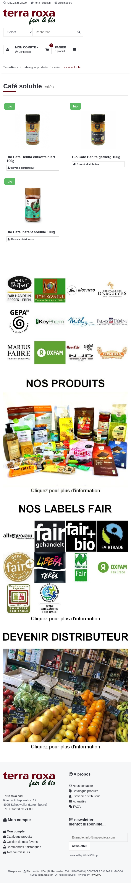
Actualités (77, 801)
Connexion (23, 51)
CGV (43, 871)
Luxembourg (65, 2)
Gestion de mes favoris (20, 841)
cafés (56, 67)
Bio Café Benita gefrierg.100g (96, 157)
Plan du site (32, 871)
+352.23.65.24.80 (20, 809)
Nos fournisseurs (16, 852)
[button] (21, 47)
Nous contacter (81, 785)
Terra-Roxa (10, 67)
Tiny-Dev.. (95, 874)
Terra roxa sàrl (42, 2)
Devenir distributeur (21, 167)
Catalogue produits (83, 791)
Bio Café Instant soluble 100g (30, 232)
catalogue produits (35, 67)
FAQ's (75, 806)
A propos (80, 774)
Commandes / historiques (22, 847)
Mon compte (17, 820)
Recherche (57, 871)
